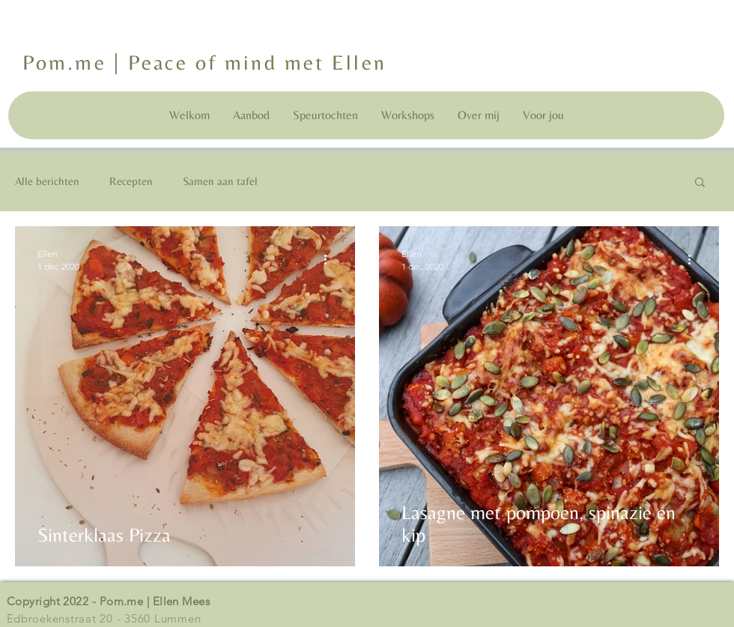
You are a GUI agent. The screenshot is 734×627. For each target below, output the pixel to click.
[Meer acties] (330, 259)
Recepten (131, 181)
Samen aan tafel (220, 181)
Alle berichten (47, 181)
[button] (700, 183)
